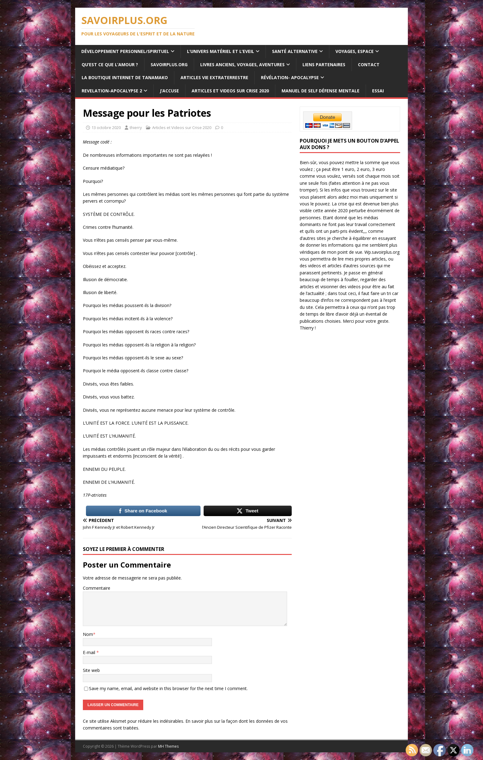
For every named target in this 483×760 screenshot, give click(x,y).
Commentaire (96, 588)
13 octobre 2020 (106, 127)
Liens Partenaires (323, 64)
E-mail (89, 652)
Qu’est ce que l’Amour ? (110, 64)
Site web (91, 670)
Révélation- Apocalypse (290, 77)
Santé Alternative (295, 51)
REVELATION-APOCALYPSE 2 (112, 91)
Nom (88, 634)
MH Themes (168, 746)
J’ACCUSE (169, 91)
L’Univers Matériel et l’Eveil (220, 51)
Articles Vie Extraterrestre (214, 77)
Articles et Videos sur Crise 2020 (230, 91)
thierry (136, 127)
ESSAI (378, 91)
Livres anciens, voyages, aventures (242, 64)
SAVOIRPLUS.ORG (169, 64)
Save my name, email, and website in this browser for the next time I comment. (168, 688)
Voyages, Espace (354, 51)
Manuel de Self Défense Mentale (320, 91)
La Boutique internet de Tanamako (125, 77)
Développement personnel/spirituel (125, 51)
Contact (369, 64)
